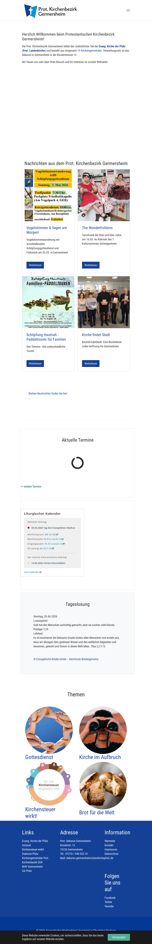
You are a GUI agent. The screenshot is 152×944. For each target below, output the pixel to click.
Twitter (108, 902)
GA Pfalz (27, 870)
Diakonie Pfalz (30, 853)
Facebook (110, 897)
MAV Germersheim (32, 866)
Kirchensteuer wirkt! (33, 849)
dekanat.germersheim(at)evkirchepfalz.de (89, 858)
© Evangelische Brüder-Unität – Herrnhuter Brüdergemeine (65, 659)
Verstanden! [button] (119, 937)
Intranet (26, 845)
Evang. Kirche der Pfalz (35, 841)
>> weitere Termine (31, 486)
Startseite (110, 841)
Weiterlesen (35, 265)
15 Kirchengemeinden (89, 50)
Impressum (111, 849)
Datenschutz (112, 853)
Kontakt (109, 845)
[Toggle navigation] (128, 10)
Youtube (109, 906)
